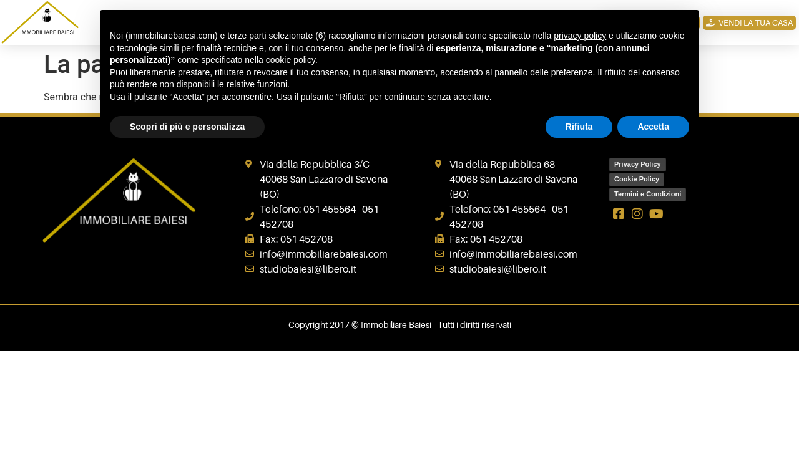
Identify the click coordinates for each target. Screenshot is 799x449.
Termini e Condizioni (647, 194)
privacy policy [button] (580, 36)
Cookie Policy (636, 179)
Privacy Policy (637, 164)
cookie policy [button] (290, 60)
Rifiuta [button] (579, 127)
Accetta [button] (653, 127)
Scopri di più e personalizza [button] (187, 127)
